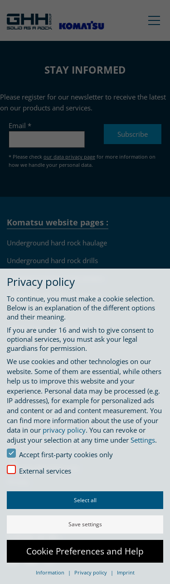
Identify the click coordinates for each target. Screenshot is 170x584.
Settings (143, 439)
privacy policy (64, 429)
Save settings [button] (85, 524)
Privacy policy (91, 572)
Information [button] (51, 572)
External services (39, 470)
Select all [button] (85, 500)
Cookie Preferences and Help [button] (85, 551)
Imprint (126, 572)
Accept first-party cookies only (60, 454)
